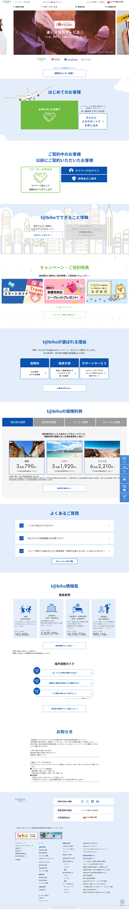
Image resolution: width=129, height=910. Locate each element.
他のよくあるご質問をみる (64, 567)
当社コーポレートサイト (77, 750)
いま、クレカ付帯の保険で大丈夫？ (64, 678)
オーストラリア (68, 892)
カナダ (65, 881)
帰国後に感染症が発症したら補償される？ (64, 688)
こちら (54, 758)
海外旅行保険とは (64, 493)
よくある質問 (92, 4)
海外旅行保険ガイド (89, 864)
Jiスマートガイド (42, 243)
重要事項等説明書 (20, 859)
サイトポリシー (20, 849)
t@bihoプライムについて (46, 864)
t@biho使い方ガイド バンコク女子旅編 (95, 887)
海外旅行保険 (43, 856)
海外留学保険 (43, 858)
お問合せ (101, 4)
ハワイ (65, 870)
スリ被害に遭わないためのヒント (72, 700)
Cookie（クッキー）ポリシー (24, 851)
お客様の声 (42, 895)
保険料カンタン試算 (63, 76)
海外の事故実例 (87, 881)
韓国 (65, 875)
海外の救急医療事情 (89, 884)
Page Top (122, 905)
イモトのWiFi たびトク (89, 857)
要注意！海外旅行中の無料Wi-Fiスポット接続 (96, 898)
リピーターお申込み (69, 855)
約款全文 (18, 856)
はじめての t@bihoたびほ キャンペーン (95, 855)
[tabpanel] (22, 299)
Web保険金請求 (85, 243)
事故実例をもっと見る (63, 651)
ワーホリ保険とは (68, 890)
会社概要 (18, 865)
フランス (66, 898)
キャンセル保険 (43, 861)
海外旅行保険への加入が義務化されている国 (96, 875)
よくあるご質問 (43, 901)
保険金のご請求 (67, 860)
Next (112, 36)
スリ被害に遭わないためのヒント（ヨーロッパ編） (98, 892)
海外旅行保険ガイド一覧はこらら (63, 714)
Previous (16, 36)
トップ (41, 849)
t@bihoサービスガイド (90, 852)
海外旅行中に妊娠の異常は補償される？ (95, 878)
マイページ (66, 857)
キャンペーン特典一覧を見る (64, 323)
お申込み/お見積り (68, 852)
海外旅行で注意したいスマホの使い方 (94, 890)
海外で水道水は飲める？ (90, 895)
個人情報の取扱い (20, 862)
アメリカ (66, 873)
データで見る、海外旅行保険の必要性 (94, 867)
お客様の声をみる (64, 393)
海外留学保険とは (68, 878)
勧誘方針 (18, 854)
